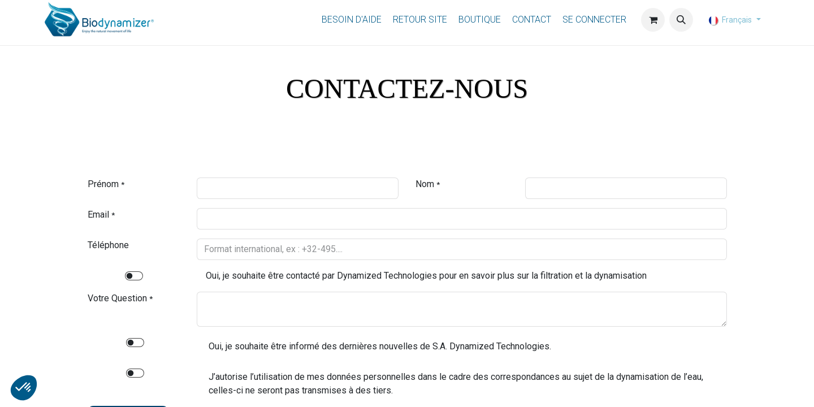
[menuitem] (352, 20)
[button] (681, 20)
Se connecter (594, 19)
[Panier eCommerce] (653, 20)
